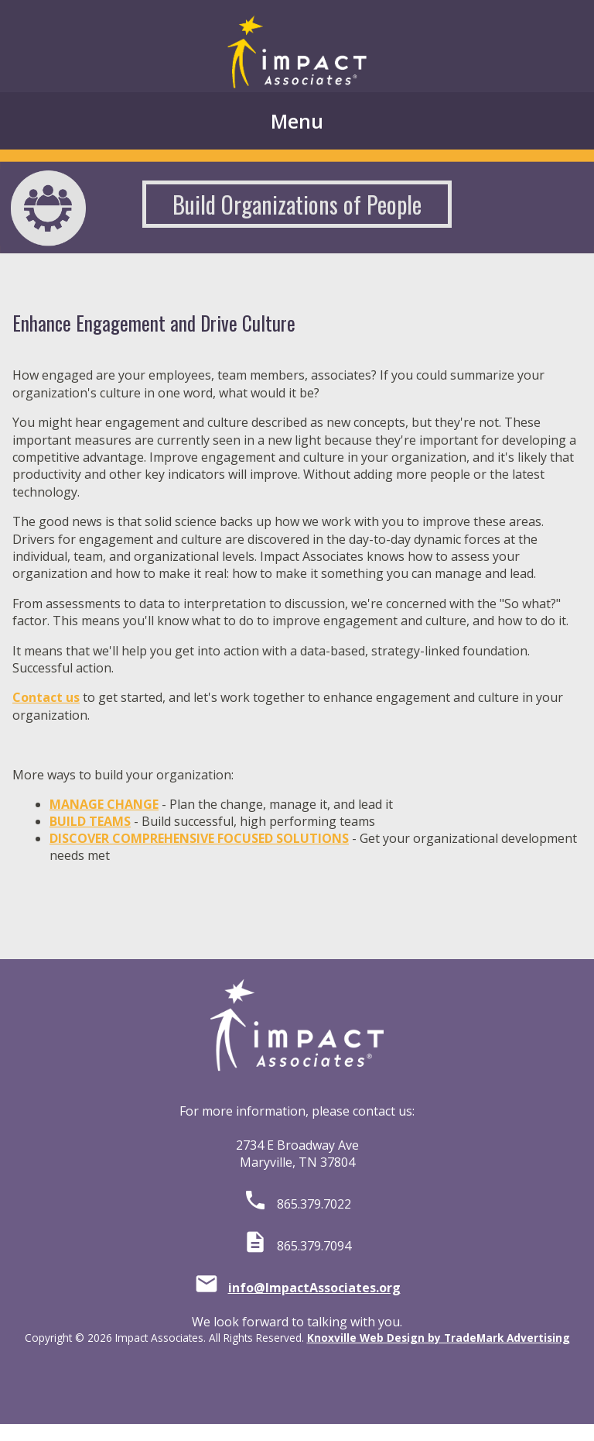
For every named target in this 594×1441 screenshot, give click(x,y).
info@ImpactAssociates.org (314, 1287)
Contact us (46, 697)
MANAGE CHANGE (104, 804)
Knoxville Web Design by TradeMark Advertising (438, 1337)
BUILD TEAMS (90, 821)
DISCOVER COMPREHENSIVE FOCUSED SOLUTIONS (199, 838)
